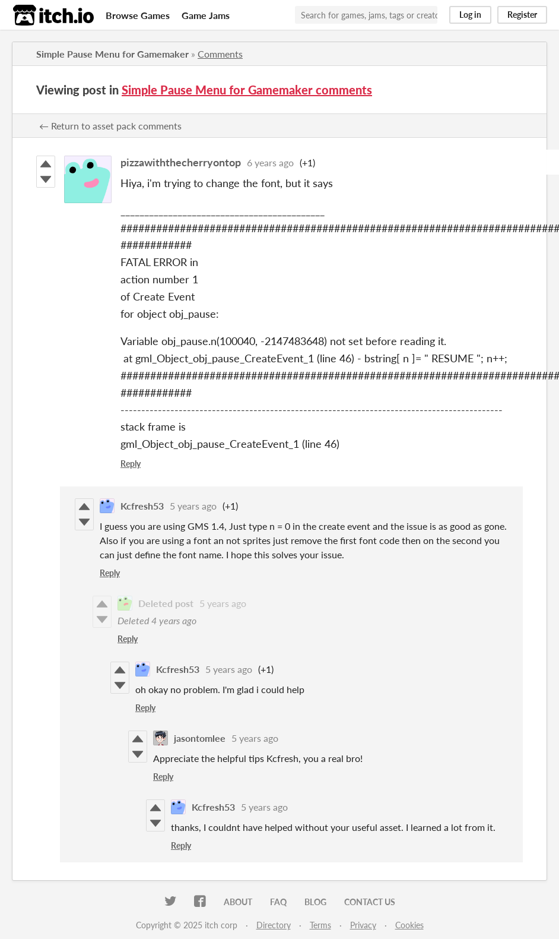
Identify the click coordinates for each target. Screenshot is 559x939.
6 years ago (270, 162)
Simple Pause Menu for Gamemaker (112, 53)
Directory (273, 925)
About (238, 902)
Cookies (409, 925)
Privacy (363, 925)
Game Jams (206, 15)
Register (522, 15)
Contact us (369, 902)
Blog (315, 902)
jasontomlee (199, 738)
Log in (470, 15)
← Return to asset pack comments (110, 125)
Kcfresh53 (142, 505)
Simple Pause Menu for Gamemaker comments (247, 90)
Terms (320, 925)
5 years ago (193, 505)
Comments (220, 53)
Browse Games (138, 15)
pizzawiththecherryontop (180, 162)
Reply (130, 464)
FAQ (278, 902)
